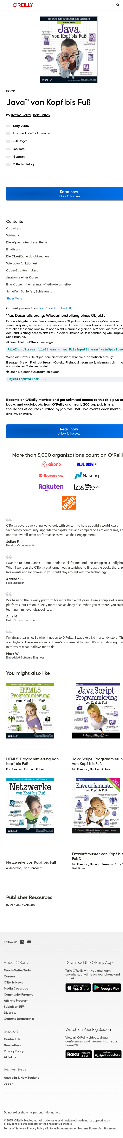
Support (11, 1031)
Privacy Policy (14, 1051)
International (15, 1069)
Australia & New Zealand (21, 1078)
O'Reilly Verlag (23, 164)
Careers (9, 976)
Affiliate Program (16, 1000)
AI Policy (10, 1057)
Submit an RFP (14, 1007)
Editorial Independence (61, 1128)
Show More (14, 298)
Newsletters (12, 1045)
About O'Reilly (16, 962)
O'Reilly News (13, 982)
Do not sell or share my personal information (31, 1112)
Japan (8, 1084)
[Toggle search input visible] (118, 5)
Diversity (10, 1013)
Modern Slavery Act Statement (97, 1128)
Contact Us (12, 1039)
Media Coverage (16, 988)
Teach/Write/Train (17, 970)
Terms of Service (14, 1128)
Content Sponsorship (19, 1019)
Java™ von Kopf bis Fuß (54, 308)
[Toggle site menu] (5, 5)
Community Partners (18, 994)
